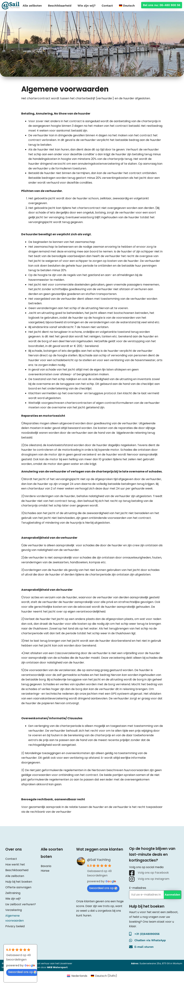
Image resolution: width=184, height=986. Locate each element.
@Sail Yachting (99, 859)
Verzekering (13, 909)
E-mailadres (137, 888)
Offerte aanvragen (18, 887)
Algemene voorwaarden (14, 917)
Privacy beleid (15, 925)
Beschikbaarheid (59, 5)
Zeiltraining (13, 892)
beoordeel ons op (103, 888)
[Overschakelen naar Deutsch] (127, 5)
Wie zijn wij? (86, 5)
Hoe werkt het (15, 864)
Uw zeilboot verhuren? (20, 904)
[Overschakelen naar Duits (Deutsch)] (104, 976)
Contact (107, 5)
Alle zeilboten (32, 5)
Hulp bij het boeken (18, 881)
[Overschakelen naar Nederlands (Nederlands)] (77, 976)
